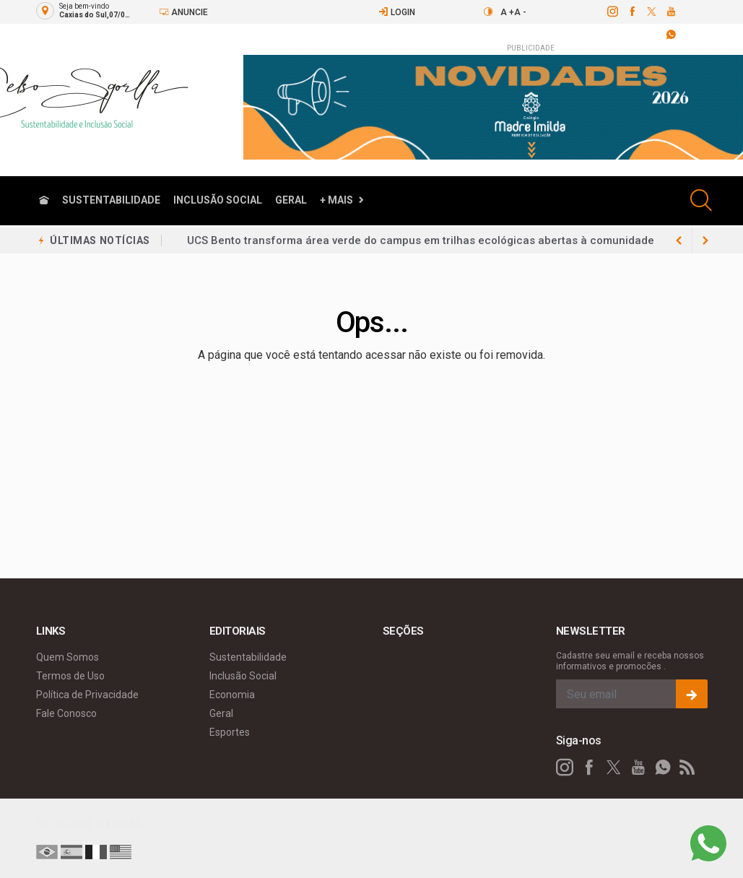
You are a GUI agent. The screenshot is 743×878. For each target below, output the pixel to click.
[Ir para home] (44, 200)
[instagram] (612, 11)
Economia (232, 694)
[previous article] (705, 240)
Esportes (229, 732)
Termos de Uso (70, 676)
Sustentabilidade (111, 200)
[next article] (679, 240)
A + (507, 12)
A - (520, 12)
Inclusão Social (217, 200)
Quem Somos (67, 657)
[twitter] (651, 11)
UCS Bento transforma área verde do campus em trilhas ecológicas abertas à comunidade (420, 240)
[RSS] (687, 768)
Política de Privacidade (87, 694)
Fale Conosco (66, 713)
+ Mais (336, 200)
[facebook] (631, 11)
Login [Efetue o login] (396, 11)
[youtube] (670, 11)
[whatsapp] (663, 768)
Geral (291, 200)
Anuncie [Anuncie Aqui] (183, 11)
